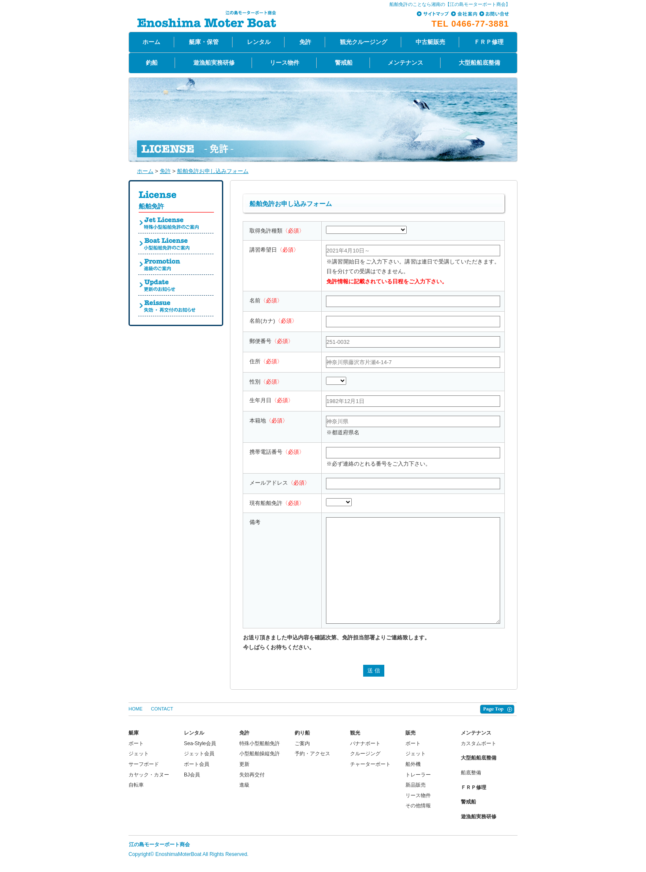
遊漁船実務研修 (214, 62)
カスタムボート (478, 743)
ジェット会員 (199, 754)
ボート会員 (196, 764)
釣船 (152, 62)
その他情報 (418, 806)
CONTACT (162, 708)
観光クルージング (363, 41)
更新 (244, 764)
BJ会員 (192, 775)
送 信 (373, 670)
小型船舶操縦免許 (259, 754)
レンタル (259, 41)
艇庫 (134, 733)
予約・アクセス (312, 754)
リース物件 (284, 62)
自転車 (136, 785)
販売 (410, 733)
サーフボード (144, 764)
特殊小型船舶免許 (259, 743)
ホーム (151, 41)
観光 (355, 733)
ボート (136, 743)
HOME (135, 708)
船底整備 (471, 773)
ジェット (139, 754)
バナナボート (365, 743)
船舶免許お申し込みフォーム (213, 171)
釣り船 (302, 733)
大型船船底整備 (479, 62)
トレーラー (418, 775)
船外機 (413, 764)
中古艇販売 (430, 41)
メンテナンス (405, 62)
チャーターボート (370, 764)
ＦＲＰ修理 (489, 41)
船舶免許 (151, 206)
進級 (244, 785)
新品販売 (415, 785)
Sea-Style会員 (200, 743)
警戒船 (344, 62)
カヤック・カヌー (149, 775)
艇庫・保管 (204, 41)
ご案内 (302, 743)
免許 (305, 41)
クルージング (365, 754)
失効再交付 (252, 775)
